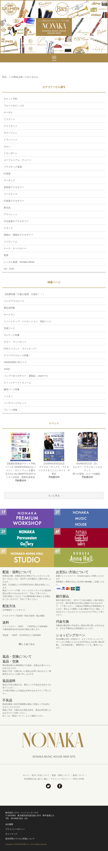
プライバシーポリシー (60, 779)
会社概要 (9, 824)
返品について (78, 775)
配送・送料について (61, 775)
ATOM (81, 779)
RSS (75, 779)
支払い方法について (40, 775)
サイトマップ (11, 834)
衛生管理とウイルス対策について (20, 839)
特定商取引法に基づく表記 (36, 779)
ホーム (26, 775)
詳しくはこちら (27, 644)
